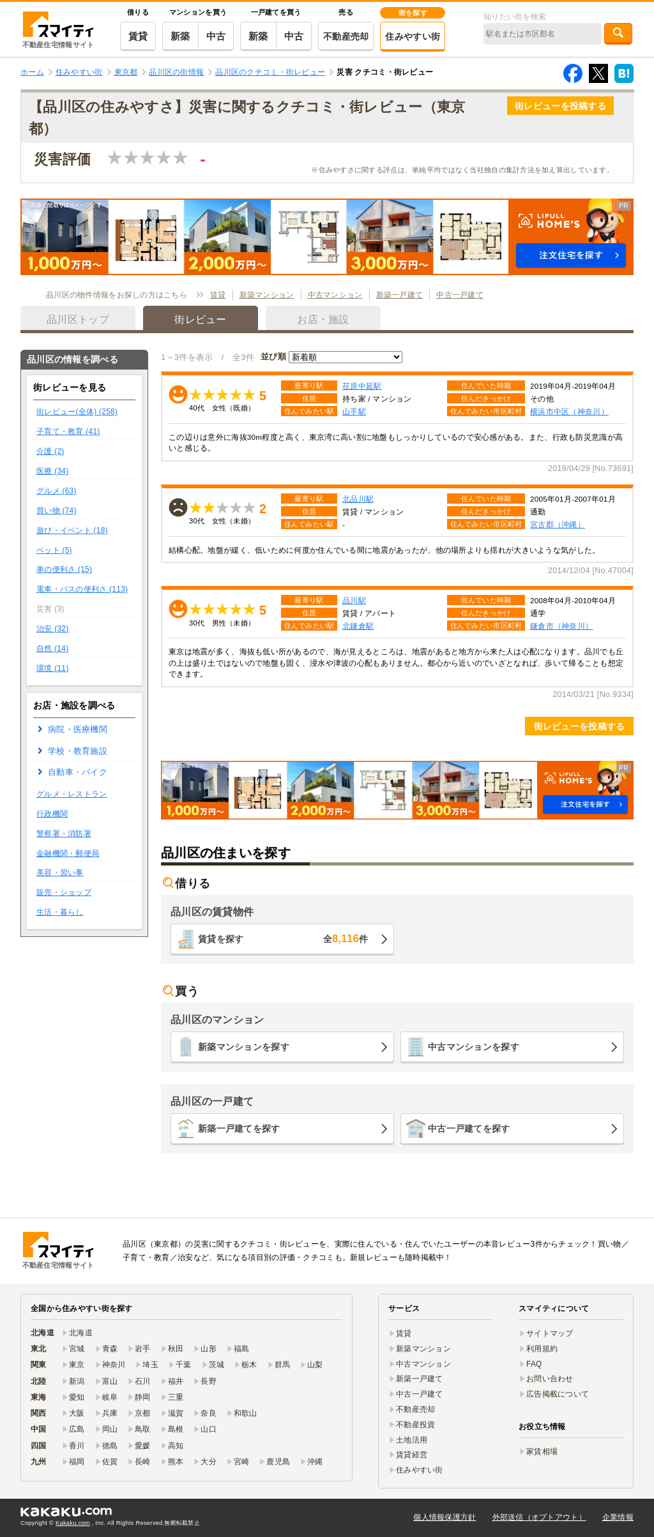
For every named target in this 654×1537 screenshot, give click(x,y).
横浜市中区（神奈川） (569, 411)
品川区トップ (78, 319)
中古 (216, 36)
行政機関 (52, 813)
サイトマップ (550, 1333)
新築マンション (267, 294)
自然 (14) (52, 648)
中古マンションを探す (473, 1047)
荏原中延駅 (361, 386)
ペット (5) (54, 550)
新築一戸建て (399, 294)
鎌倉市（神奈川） (561, 626)
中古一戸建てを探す (469, 1128)
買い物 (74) (56, 510)
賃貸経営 (411, 1454)
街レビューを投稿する (560, 106)
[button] (327, 237)
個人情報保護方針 (444, 1517)
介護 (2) (50, 451)
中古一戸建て (459, 294)
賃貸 (138, 36)
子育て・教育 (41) (68, 431)
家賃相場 (542, 1451)
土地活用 (411, 1440)
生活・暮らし (60, 912)
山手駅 (354, 411)
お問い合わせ (550, 1378)
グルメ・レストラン (71, 794)
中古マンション (335, 294)
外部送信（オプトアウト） (539, 1517)
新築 (180, 36)
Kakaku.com (73, 1523)
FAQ (534, 1364)
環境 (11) (52, 668)
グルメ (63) (56, 490)
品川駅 (354, 600)
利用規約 (542, 1348)
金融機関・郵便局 (67, 853)
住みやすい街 (412, 36)
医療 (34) (52, 471)
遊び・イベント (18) (72, 530)
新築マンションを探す (243, 1047)
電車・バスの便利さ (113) (82, 589)
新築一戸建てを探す (239, 1128)
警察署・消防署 (63, 833)
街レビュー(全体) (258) (77, 411)
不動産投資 (415, 1424)
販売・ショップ (63, 892)
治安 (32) (52, 628)
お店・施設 (323, 319)
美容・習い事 (60, 872)
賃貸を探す (283, 938)
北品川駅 (358, 499)
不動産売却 (346, 36)
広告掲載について (557, 1394)
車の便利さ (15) (64, 569)
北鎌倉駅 (358, 626)
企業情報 (618, 1517)
